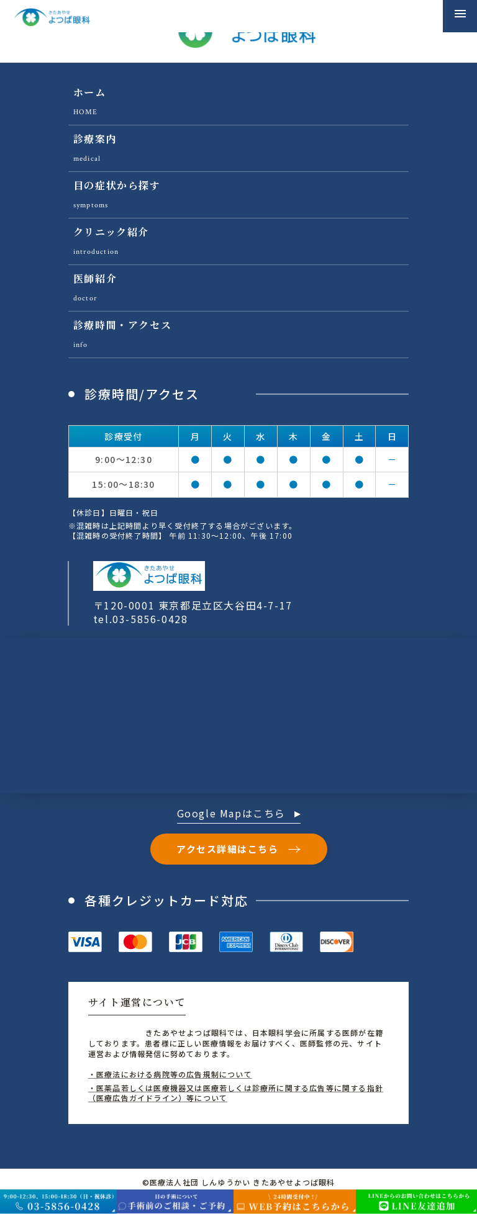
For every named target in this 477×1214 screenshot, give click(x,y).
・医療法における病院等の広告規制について (170, 1074)
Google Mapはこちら (239, 814)
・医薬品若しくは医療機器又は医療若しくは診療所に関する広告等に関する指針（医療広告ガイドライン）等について (235, 1093)
